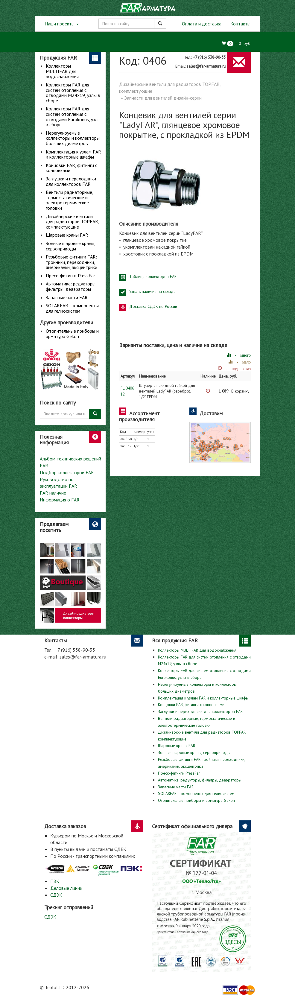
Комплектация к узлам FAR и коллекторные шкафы (73, 154)
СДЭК (56, 895)
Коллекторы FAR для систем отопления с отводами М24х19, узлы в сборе (73, 93)
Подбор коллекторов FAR (67, 472)
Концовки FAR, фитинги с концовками (71, 168)
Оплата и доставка (201, 24)
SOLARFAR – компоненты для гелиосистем (72, 308)
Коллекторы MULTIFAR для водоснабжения (62, 71)
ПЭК (54, 881)
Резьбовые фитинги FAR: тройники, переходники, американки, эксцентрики (71, 262)
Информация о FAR (60, 500)
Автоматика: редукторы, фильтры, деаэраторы (71, 286)
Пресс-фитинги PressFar (70, 276)
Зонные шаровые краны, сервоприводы (70, 246)
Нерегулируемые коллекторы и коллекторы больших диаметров (73, 138)
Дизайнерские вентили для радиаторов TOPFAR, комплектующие (72, 221)
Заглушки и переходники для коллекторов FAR (71, 181)
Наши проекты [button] (62, 24)
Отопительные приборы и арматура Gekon (72, 333)
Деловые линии (66, 888)
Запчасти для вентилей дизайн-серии (163, 98)
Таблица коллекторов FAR (153, 276)
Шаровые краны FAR (67, 235)
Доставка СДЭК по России (153, 306)
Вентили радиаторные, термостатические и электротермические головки (69, 200)
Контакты (240, 24)
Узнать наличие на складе (152, 291)
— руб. (236, 43)
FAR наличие (53, 493)
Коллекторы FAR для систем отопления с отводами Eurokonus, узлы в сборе (73, 116)
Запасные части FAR (67, 297)
